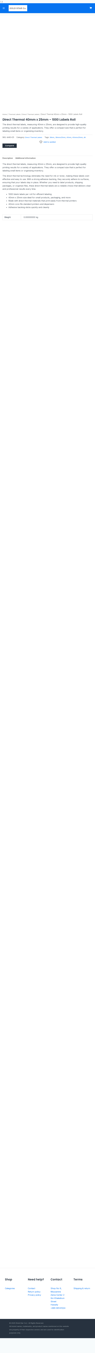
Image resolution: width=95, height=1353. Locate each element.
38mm (10, 141)
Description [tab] (8, 162)
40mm (29, 141)
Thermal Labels (15, 115)
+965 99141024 (58, 1323)
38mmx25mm (19, 141)
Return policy (34, 1306)
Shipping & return (81, 1303)
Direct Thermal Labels (33, 115)
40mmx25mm (39, 141)
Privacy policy (34, 1310)
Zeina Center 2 (57, 1310)
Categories (10, 1303)
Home (5, 115)
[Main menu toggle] (4, 8)
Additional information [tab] (27, 162)
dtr (47, 141)
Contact (31, 1303)
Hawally (54, 1319)
